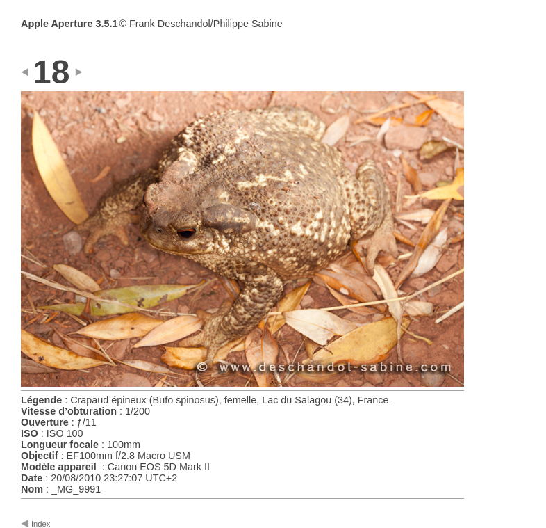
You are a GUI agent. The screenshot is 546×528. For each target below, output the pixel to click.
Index (40, 524)
